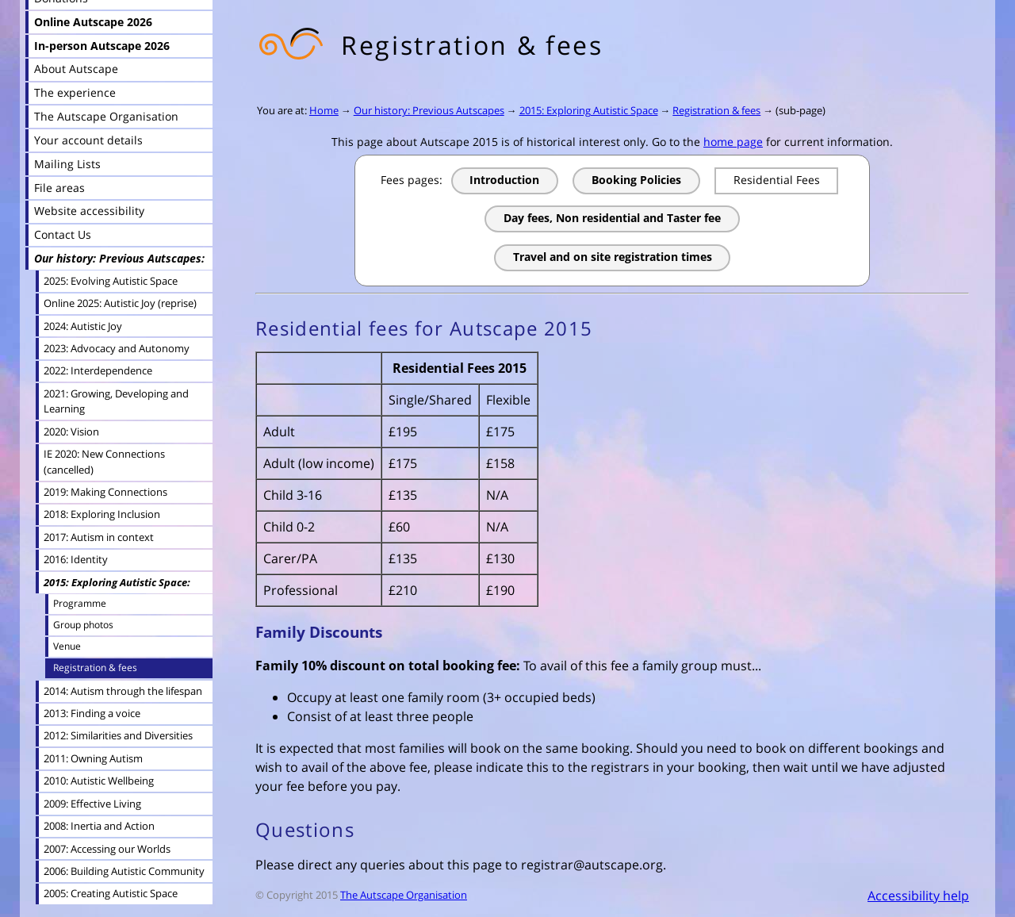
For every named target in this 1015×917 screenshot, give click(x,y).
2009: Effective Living (92, 803)
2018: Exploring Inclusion (102, 514)
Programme (79, 603)
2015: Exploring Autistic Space (588, 110)
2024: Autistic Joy (83, 326)
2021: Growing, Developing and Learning (116, 401)
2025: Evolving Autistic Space (111, 281)
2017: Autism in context (99, 537)
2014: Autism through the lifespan (123, 691)
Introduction (504, 179)
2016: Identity (76, 559)
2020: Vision (71, 431)
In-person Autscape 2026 (102, 45)
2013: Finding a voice (92, 713)
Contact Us (62, 234)
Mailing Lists (67, 163)
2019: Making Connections (105, 492)
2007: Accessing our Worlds (107, 849)
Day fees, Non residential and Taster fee (612, 217)
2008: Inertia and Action (99, 826)
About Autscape (76, 68)
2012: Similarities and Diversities (118, 735)
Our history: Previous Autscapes (429, 110)
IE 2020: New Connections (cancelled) (104, 461)
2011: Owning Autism (93, 758)
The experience (75, 92)
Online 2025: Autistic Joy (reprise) (120, 303)
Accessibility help (918, 895)
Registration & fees (716, 110)
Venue (67, 646)
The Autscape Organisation (403, 895)
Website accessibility (89, 210)
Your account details (88, 140)
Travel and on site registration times (612, 256)
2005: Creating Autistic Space (111, 893)
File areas (59, 187)
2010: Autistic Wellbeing (99, 780)
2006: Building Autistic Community (124, 871)
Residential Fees (776, 179)
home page (733, 141)
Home (324, 110)
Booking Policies (636, 179)
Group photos (83, 624)
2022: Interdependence (98, 370)
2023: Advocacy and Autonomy (117, 348)
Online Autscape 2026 (93, 21)
